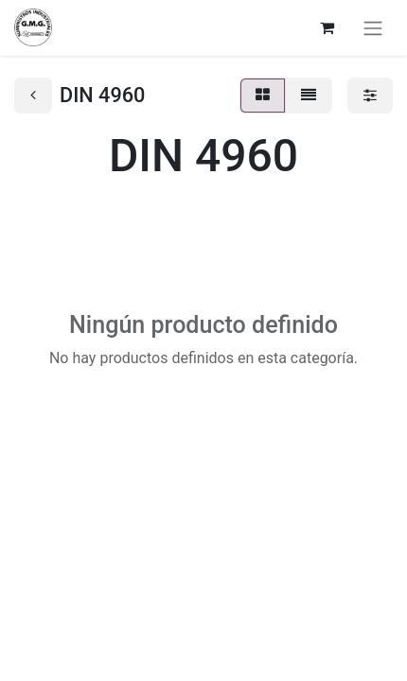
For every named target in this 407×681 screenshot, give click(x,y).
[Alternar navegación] (373, 28)
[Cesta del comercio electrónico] (326, 27)
